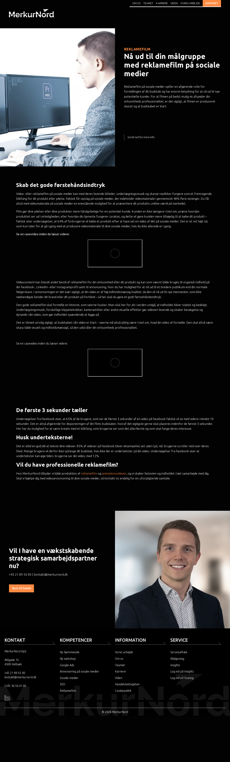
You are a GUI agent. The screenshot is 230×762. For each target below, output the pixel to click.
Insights (175, 665)
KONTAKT (212, 3)
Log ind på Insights (182, 671)
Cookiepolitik (123, 690)
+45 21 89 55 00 (20, 574)
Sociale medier (69, 678)
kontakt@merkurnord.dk (51, 574)
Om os (136, 3)
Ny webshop (68, 658)
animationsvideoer (114, 473)
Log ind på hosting (182, 678)
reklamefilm (89, 473)
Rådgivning (177, 658)
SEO (62, 684)
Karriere (162, 3)
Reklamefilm (68, 690)
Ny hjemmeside (69, 652)
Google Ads (67, 665)
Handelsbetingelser (127, 684)
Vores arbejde (190, 3)
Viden (174, 3)
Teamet (148, 3)
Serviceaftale (178, 652)
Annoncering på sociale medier (79, 671)
